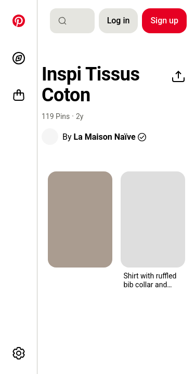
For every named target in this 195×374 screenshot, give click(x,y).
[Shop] (18, 95)
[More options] (18, 353)
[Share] (178, 76)
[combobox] (76, 20)
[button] (50, 136)
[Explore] (18, 58)
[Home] (18, 20)
